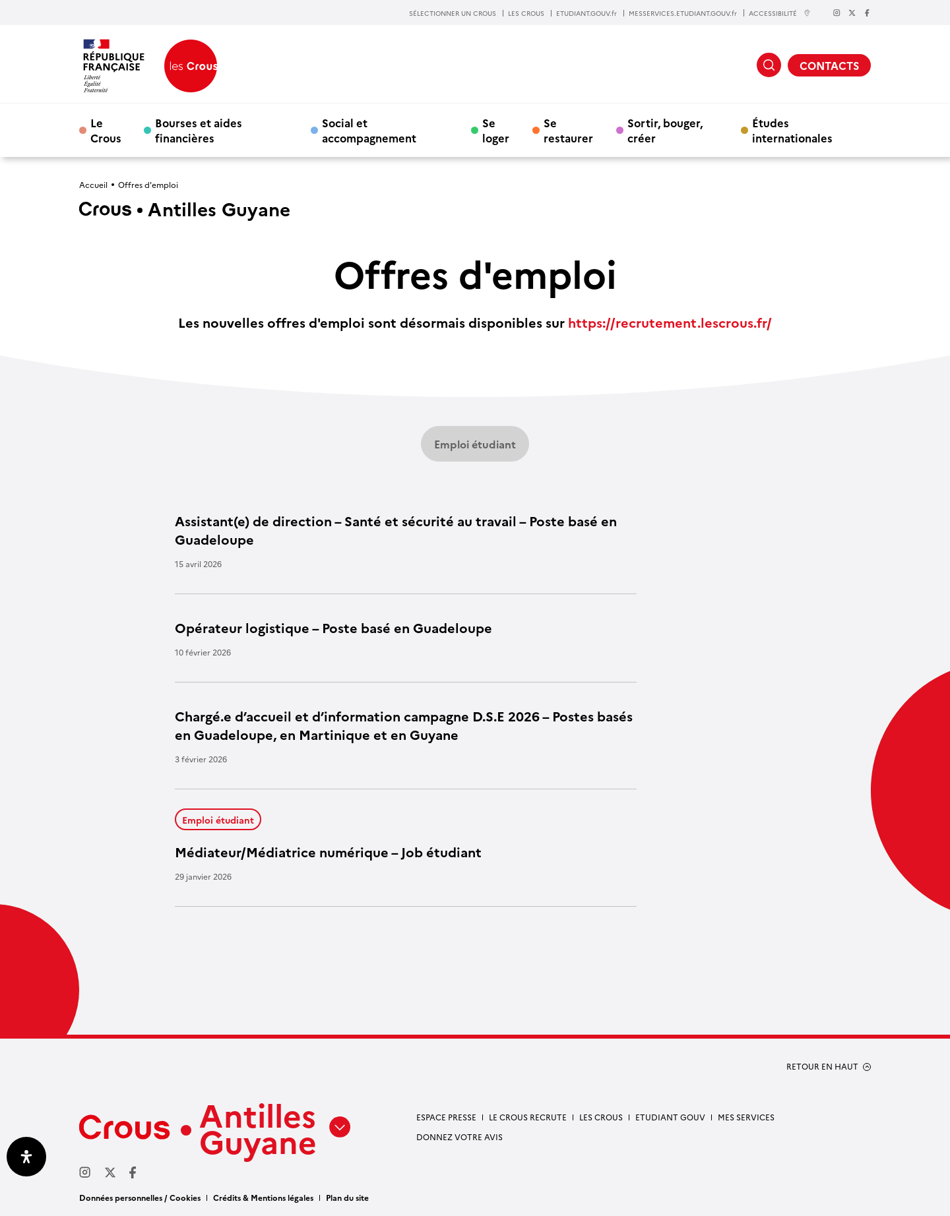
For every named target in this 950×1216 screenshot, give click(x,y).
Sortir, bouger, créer (665, 130)
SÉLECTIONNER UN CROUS (452, 13)
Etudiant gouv (670, 1116)
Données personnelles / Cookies (140, 1197)
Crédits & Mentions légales (263, 1197)
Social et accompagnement (369, 130)
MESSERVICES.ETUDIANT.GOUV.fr (683, 13)
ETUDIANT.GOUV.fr (586, 13)
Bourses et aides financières (198, 130)
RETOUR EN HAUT (822, 1066)
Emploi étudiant (475, 444)
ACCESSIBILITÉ (780, 12)
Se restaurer (568, 130)
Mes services (746, 1116)
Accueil (93, 184)
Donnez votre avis (459, 1136)
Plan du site (347, 1197)
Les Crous (601, 1116)
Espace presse (446, 1116)
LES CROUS (526, 13)
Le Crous (105, 130)
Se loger (495, 130)
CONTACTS (829, 65)
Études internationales (792, 130)
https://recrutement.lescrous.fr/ (670, 322)
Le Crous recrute (528, 1116)
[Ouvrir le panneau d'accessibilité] (26, 1156)
